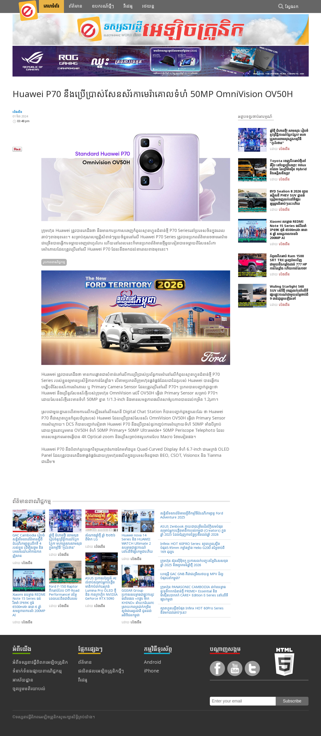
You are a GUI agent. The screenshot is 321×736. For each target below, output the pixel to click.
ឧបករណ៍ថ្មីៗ (103, 6)
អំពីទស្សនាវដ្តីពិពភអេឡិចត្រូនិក (40, 662)
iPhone (151, 671)
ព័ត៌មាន (75, 6)
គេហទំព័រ (51, 6)
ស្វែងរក (292, 7)
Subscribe (292, 701)
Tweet (18, 140)
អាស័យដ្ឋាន (23, 680)
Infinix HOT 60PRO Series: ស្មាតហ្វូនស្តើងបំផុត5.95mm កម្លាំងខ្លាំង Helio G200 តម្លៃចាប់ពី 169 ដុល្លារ (192, 548)
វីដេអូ (128, 6)
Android (152, 662)
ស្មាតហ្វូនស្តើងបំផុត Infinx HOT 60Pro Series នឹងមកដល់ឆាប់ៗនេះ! (192, 610)
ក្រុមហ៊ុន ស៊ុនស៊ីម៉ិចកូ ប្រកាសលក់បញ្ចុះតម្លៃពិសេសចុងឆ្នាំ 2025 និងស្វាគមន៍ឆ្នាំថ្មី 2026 (194, 563)
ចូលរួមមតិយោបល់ (29, 689)
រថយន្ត (148, 6)
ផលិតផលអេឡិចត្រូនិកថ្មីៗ (101, 671)
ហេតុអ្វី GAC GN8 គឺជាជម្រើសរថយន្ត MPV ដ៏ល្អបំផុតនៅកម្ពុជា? (191, 576)
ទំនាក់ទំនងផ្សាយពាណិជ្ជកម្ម (37, 671)
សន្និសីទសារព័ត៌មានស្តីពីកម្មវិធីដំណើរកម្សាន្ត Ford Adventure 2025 (191, 515)
